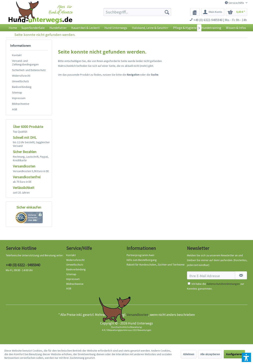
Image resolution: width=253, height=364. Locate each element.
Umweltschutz (20, 81)
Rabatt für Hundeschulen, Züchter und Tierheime (156, 264)
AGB (14, 109)
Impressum (18, 98)
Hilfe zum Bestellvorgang (142, 260)
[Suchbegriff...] (137, 12)
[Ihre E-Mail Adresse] (211, 275)
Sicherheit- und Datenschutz (29, 70)
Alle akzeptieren (210, 354)
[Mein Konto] (212, 12)
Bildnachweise (20, 103)
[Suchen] (167, 12)
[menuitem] (137, 12)
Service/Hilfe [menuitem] (235, 3)
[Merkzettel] (195, 12)
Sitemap (17, 92)
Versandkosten (137, 314)
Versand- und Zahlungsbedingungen (25, 62)
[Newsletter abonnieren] (241, 275)
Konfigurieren (234, 354)
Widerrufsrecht (21, 75)
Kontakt (16, 55)
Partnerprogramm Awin (140, 255)
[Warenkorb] (236, 12)
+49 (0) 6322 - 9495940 (23, 265)
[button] (246, 357)
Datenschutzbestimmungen (223, 284)
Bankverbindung (21, 87)
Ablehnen (188, 354)
